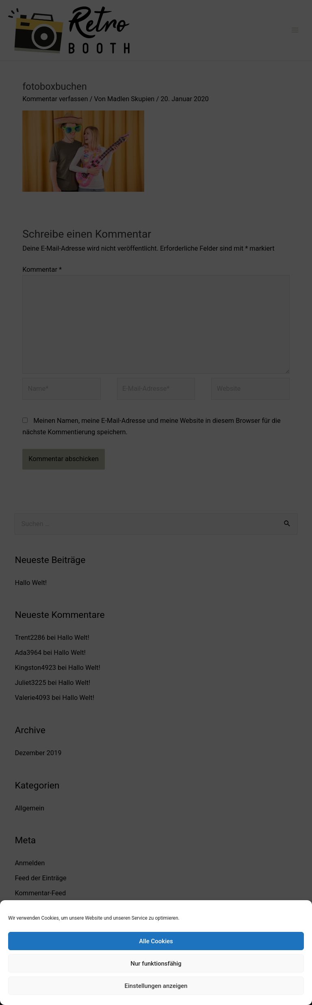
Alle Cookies (156, 941)
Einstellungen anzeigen (156, 986)
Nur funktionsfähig (155, 963)
